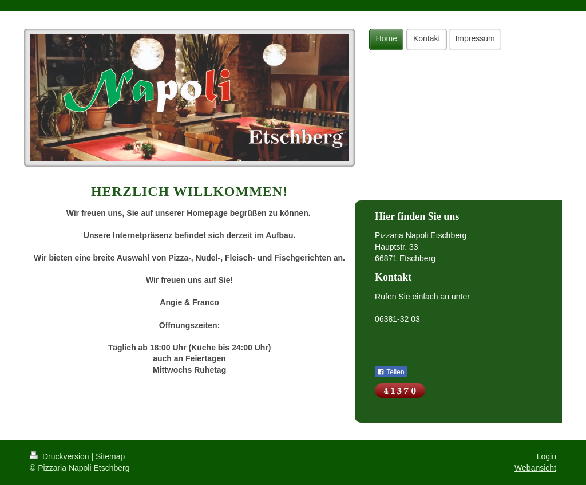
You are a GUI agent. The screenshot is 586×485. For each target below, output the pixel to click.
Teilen (390, 372)
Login (546, 456)
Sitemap (110, 456)
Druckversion (60, 456)
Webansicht (535, 467)
